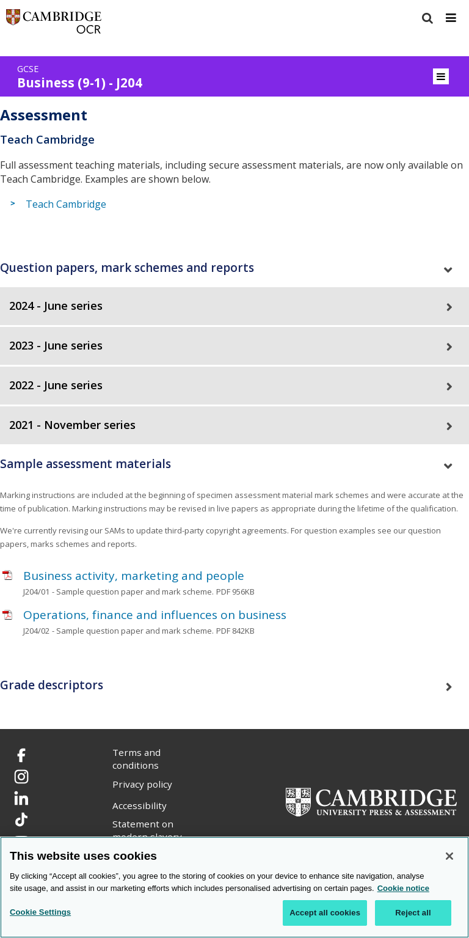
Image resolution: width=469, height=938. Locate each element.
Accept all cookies (324, 912)
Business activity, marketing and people (133, 576)
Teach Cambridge (66, 204)
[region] (234, 887)
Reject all (413, 912)
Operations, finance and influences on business (154, 615)
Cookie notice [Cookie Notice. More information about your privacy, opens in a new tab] (403, 888)
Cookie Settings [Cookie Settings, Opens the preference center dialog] (40, 912)
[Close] (449, 856)
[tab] (234, 268)
